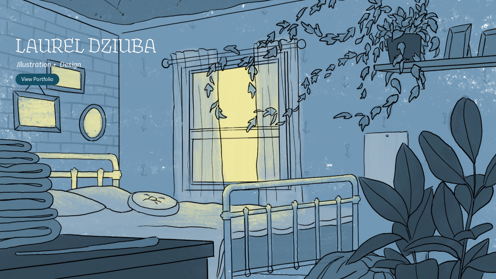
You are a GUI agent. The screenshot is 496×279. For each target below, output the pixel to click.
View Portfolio (37, 79)
